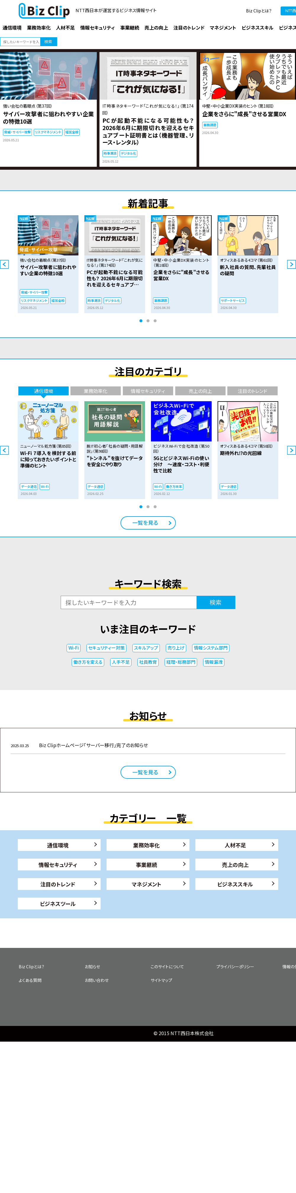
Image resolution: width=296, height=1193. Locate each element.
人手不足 (121, 662)
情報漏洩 (214, 662)
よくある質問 (30, 980)
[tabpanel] (48, 264)
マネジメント (146, 884)
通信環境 (57, 845)
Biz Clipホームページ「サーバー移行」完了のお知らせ (79, 745)
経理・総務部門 (180, 662)
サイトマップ (161, 980)
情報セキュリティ (57, 864)
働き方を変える (87, 662)
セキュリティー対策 (106, 648)
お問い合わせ (97, 980)
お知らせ (92, 966)
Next (291, 264)
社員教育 (148, 662)
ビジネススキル (235, 884)
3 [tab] (155, 320)
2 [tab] (148, 320)
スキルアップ (146, 648)
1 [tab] (140, 320)
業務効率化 (146, 845)
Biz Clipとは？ (259, 11)
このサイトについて (167, 966)
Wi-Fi (73, 648)
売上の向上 (235, 864)
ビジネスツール (58, 903)
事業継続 (146, 864)
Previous (4, 264)
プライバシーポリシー (235, 966)
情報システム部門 (211, 648)
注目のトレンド (57, 884)
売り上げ (176, 648)
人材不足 (235, 845)
